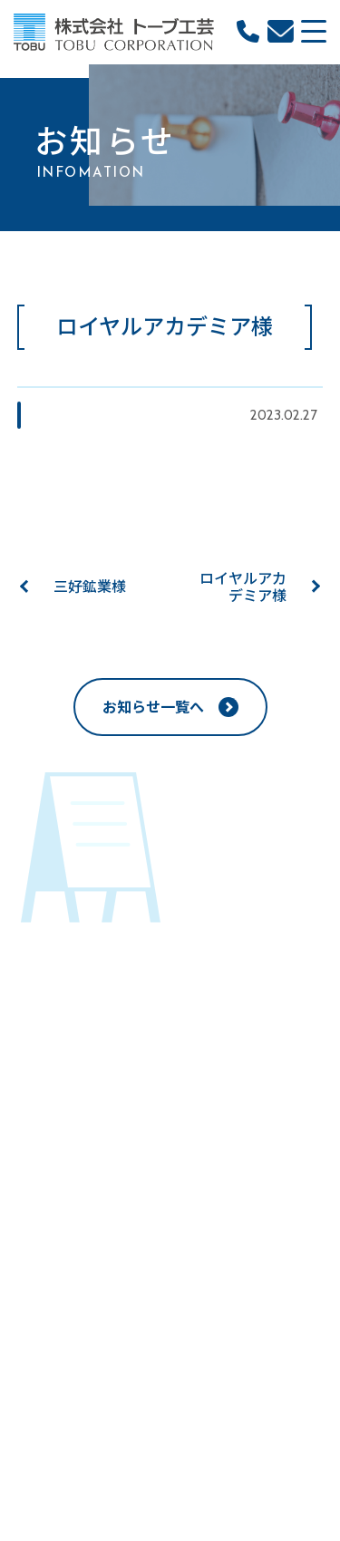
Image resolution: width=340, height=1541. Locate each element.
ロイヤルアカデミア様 (243, 587)
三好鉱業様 (89, 587)
